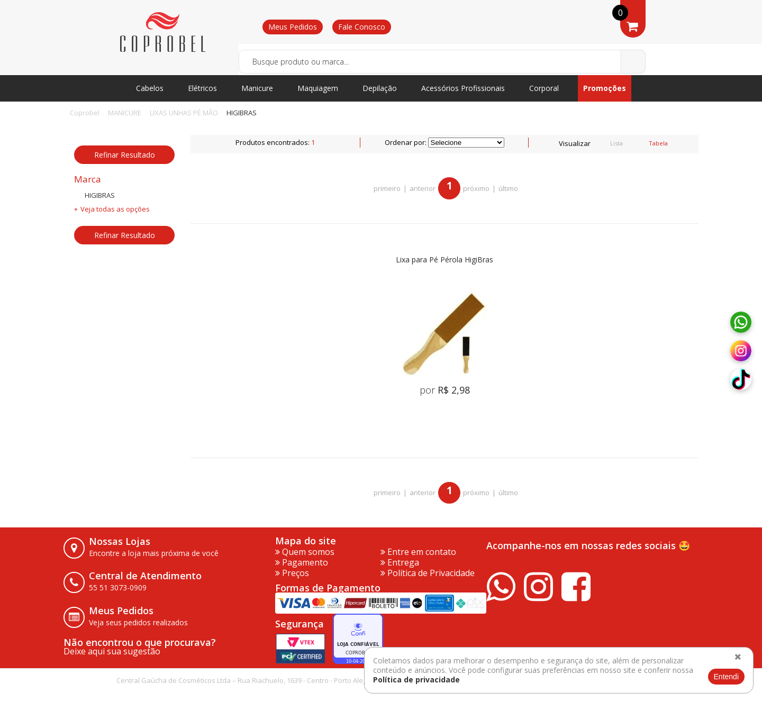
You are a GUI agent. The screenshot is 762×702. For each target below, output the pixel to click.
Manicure (257, 88)
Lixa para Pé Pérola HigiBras (444, 260)
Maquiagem (317, 88)
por (445, 390)
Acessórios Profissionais (463, 88)
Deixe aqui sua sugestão (112, 651)
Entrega (399, 562)
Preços (292, 573)
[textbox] (442, 62)
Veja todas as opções (115, 209)
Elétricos (202, 88)
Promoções (604, 88)
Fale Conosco (361, 27)
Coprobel (84, 112)
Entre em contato (418, 552)
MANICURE (124, 112)
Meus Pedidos (292, 27)
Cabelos (150, 88)
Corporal (544, 88)
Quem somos (304, 552)
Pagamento (301, 562)
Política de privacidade (416, 679)
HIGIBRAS (241, 112)
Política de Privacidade (427, 573)
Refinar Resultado (124, 155)
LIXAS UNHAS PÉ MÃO (184, 112)
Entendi (726, 676)
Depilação (379, 88)
